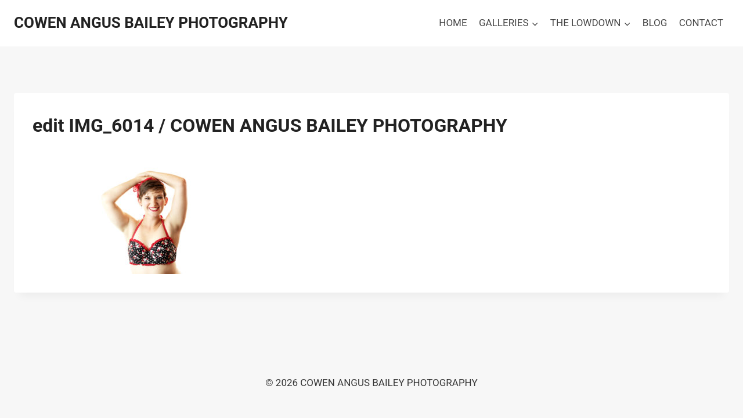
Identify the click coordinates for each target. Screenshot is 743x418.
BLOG (655, 22)
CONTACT (701, 22)
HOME (453, 22)
